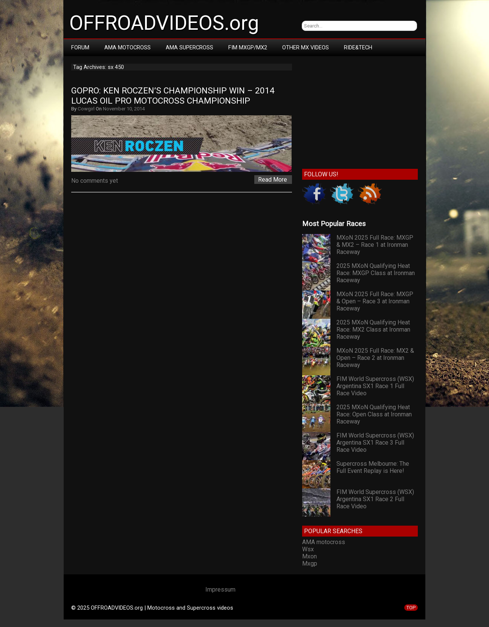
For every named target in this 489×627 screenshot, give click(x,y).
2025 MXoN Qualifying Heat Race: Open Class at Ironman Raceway (374, 414)
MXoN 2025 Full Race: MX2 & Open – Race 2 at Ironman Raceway (375, 358)
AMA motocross (323, 542)
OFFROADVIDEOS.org (164, 23)
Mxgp (309, 563)
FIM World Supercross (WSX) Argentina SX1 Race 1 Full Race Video (375, 386)
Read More (272, 179)
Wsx (308, 549)
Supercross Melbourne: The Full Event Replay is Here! (372, 467)
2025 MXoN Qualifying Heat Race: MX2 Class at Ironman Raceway (373, 329)
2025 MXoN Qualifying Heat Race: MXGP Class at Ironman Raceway (375, 273)
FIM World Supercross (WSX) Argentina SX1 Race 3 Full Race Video (375, 442)
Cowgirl (86, 109)
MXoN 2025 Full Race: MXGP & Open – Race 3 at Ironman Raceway (374, 301)
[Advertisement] (360, 111)
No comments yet (94, 180)
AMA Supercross (189, 47)
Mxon (309, 556)
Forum (80, 47)
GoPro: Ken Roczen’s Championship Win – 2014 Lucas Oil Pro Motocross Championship (174, 96)
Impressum (220, 589)
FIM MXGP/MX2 (247, 47)
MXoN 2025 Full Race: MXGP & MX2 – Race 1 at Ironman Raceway (374, 244)
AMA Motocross (127, 47)
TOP (411, 607)
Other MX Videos (305, 47)
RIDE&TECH (358, 47)
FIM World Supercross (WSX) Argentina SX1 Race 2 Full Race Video (375, 499)
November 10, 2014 (124, 109)
